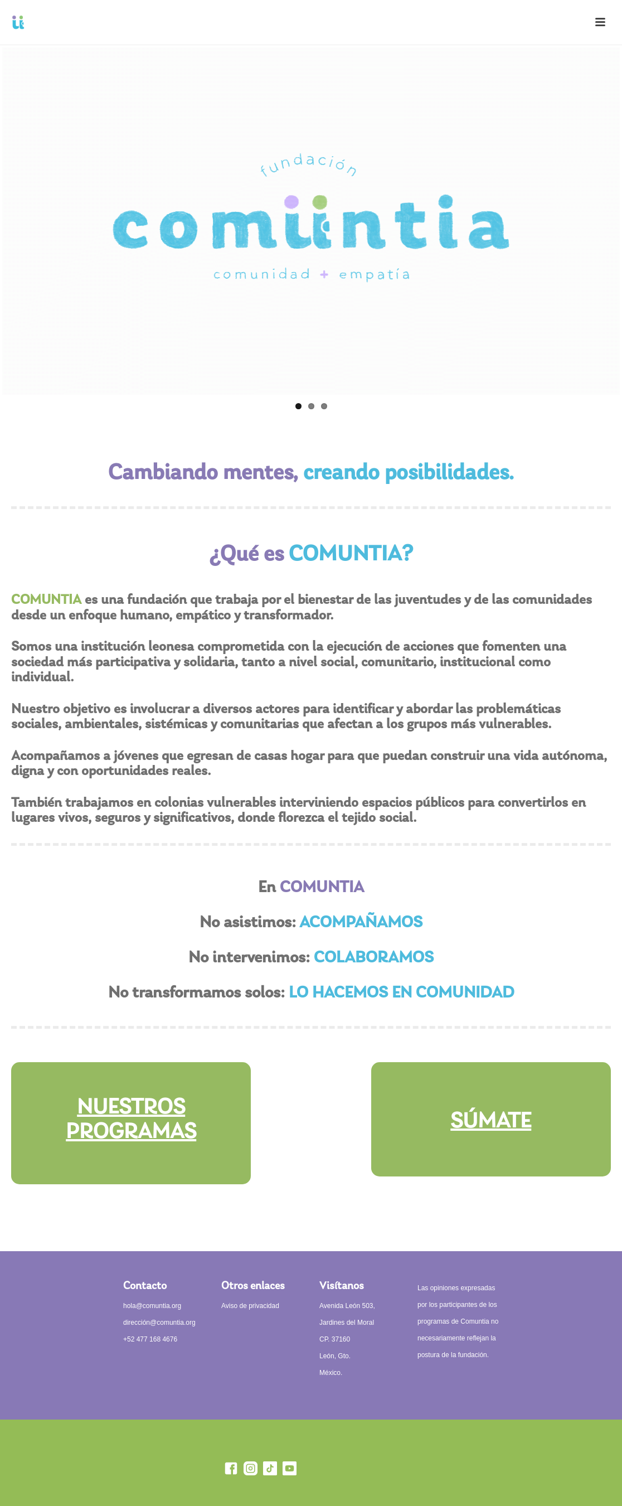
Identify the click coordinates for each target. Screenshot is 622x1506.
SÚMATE (490, 1122)
